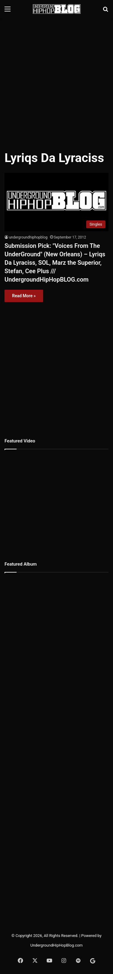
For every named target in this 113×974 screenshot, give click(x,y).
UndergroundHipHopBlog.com (56, 945)
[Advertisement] (56, 80)
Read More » (24, 295)
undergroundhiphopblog (28, 237)
